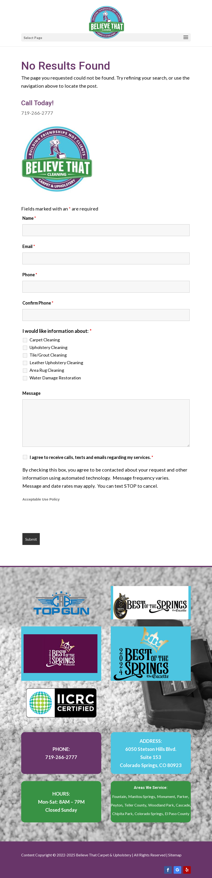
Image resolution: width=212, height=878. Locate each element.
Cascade (183, 805)
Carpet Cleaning (45, 339)
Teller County (135, 805)
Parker (182, 796)
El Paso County (177, 813)
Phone (29, 274)
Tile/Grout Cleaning (48, 355)
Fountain (119, 796)
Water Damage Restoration (55, 377)
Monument (166, 796)
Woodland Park (161, 805)
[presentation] (58, 518)
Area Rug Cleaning (47, 370)
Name (29, 218)
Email (28, 246)
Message (31, 393)
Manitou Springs (141, 796)
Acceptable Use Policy (41, 499)
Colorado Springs (149, 813)
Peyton (116, 805)
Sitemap (175, 855)
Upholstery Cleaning (48, 347)
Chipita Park (122, 813)
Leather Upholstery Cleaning (56, 362)
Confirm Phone (37, 302)
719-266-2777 (37, 113)
